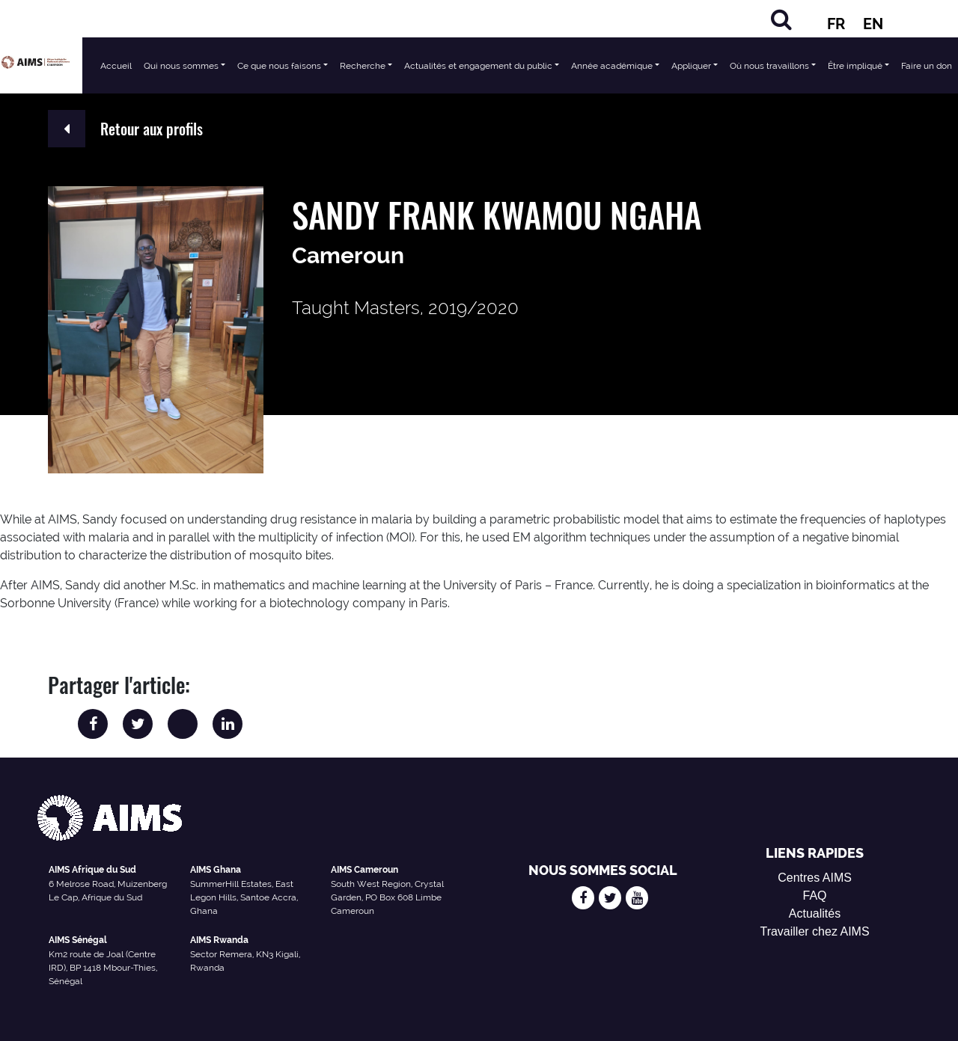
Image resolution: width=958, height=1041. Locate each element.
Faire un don (926, 66)
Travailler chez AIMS (814, 931)
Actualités (814, 913)
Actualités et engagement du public (478, 66)
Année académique (612, 66)
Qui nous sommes (181, 66)
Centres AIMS (815, 877)
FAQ (815, 895)
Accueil (116, 66)
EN (873, 24)
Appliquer (691, 66)
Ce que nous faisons (279, 66)
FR (836, 24)
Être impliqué (855, 66)
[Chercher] (781, 19)
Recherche (362, 66)
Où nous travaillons (769, 66)
